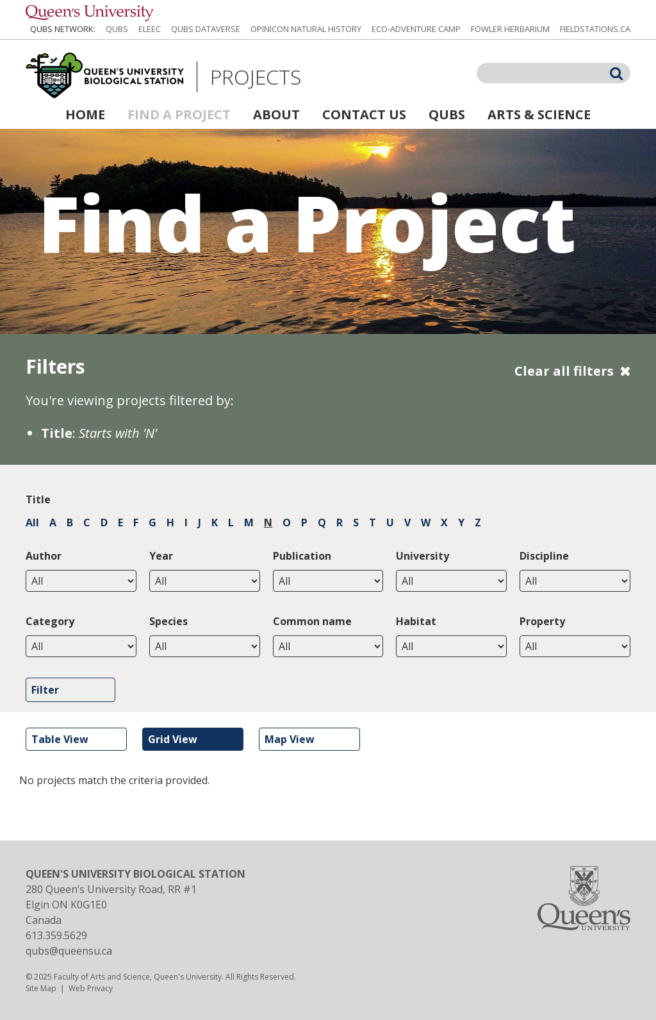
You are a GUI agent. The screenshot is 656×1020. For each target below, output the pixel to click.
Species (168, 621)
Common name (312, 621)
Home (85, 114)
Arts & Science (539, 114)
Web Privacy (91, 988)
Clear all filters (564, 371)
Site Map (41, 988)
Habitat (416, 621)
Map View (290, 739)
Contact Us (364, 114)
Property (542, 621)
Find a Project (179, 114)
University (422, 556)
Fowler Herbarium (510, 29)
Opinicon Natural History (305, 29)
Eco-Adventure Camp (416, 29)
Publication (302, 556)
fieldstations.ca (595, 29)
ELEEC (149, 29)
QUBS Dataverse (205, 29)
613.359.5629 (56, 935)
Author (44, 556)
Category (50, 621)
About (276, 114)
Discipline (544, 556)
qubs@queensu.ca (69, 951)
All (32, 522)
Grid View (172, 739)
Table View (59, 739)
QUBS (117, 29)
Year (161, 556)
